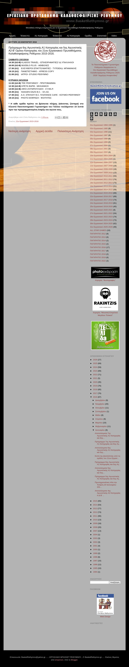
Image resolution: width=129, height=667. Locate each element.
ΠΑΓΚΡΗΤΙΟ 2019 (98, 257)
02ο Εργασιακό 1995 (99, 128)
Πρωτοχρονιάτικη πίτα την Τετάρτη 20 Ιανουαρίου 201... (106, 484)
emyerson (59, 660)
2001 (95, 546)
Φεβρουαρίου (101, 426)
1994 (95, 572)
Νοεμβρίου (100, 404)
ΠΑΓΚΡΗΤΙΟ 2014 (98, 240)
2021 (95, 378)
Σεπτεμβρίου (101, 411)
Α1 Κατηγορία (41, 35)
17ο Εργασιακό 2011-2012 (101, 179)
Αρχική (12, 35)
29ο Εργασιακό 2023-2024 (101, 220)
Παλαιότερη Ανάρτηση (71, 131)
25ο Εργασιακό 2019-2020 (101, 206)
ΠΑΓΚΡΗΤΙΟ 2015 (98, 244)
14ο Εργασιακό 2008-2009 (101, 169)
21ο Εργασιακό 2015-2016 (27, 121)
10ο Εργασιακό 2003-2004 (101, 155)
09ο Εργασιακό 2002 (99, 152)
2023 (95, 371)
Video (114, 35)
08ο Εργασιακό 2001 (99, 149)
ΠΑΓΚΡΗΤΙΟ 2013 (98, 237)
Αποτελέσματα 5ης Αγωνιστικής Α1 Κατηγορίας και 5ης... (107, 470)
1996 (95, 564)
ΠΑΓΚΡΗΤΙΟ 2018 (98, 254)
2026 (95, 360)
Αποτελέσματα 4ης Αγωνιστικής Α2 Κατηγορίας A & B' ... (107, 493)
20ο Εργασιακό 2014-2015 (101, 190)
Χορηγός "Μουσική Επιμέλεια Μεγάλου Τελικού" (105, 312)
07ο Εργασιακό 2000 (99, 145)
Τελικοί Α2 (57, 35)
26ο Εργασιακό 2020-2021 (101, 210)
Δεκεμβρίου (100, 400)
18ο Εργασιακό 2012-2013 (101, 183)
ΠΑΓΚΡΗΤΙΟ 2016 (98, 247)
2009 (95, 523)
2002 (95, 542)
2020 (95, 382)
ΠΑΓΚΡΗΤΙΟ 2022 (98, 261)
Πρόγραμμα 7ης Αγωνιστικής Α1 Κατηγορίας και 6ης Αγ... (107, 443)
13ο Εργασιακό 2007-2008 (101, 166)
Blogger (74, 660)
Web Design (105, 617)
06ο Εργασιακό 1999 (99, 142)
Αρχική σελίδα (44, 131)
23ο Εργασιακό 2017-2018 (101, 200)
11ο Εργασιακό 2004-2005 (101, 159)
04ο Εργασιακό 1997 (99, 135)
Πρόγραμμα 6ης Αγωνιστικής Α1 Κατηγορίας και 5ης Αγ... (107, 463)
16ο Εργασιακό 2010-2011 (101, 176)
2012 (95, 512)
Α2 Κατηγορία (73, 35)
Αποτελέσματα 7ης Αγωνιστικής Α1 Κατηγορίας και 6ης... (107, 435)
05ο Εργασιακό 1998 (99, 139)
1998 (95, 557)
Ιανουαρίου (100, 430)
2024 (95, 367)
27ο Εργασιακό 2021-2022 (101, 213)
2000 (95, 549)
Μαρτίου (99, 423)
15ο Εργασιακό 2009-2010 (101, 173)
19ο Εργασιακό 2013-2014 (101, 186)
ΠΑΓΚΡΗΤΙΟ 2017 (98, 251)
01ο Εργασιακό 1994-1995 (101, 125)
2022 (95, 375)
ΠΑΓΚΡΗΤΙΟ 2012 (98, 234)
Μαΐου (98, 415)
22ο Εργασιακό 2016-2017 (101, 196)
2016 (95, 397)
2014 (95, 505)
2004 (95, 535)
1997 (95, 561)
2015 (95, 501)
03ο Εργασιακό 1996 (99, 132)
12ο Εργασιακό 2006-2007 (101, 162)
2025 (95, 363)
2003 (95, 538)
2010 (95, 520)
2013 (95, 508)
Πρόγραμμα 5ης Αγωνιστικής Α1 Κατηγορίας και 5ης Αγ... (107, 477)
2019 (95, 386)
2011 (95, 516)
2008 (95, 527)
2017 (95, 393)
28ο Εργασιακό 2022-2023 (101, 217)
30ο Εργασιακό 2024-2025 (101, 223)
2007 (95, 531)
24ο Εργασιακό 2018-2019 (101, 203)
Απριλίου (99, 419)
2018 (95, 389)
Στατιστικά (101, 35)
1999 (95, 553)
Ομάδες (88, 35)
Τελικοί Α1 (25, 35)
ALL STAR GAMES (98, 230)
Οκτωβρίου (100, 408)
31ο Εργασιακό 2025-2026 (101, 227)
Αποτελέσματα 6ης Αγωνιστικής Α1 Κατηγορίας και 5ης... (107, 450)
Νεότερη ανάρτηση (20, 131)
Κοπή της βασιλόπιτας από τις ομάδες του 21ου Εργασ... (107, 457)
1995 (95, 568)
